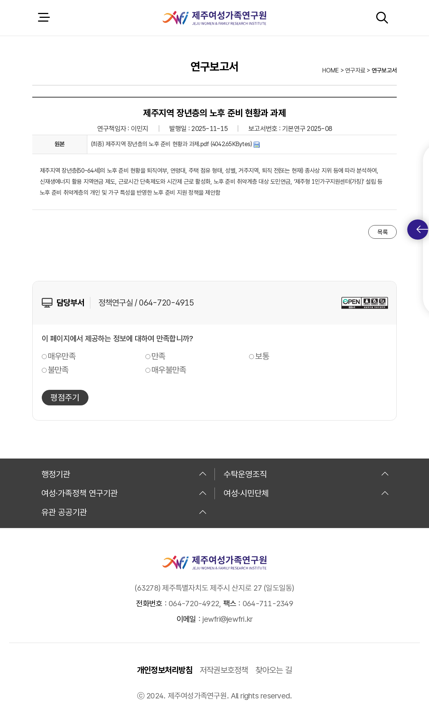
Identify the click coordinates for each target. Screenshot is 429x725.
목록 (382, 232)
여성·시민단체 (306, 493)
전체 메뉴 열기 (43, 18)
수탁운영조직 (306, 474)
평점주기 (64, 397)
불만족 (58, 370)
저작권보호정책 (224, 670)
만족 (158, 356)
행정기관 (124, 474)
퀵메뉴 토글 (422, 229)
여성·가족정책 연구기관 (124, 493)
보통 (262, 356)
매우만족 (62, 356)
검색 (382, 18)
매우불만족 (168, 370)
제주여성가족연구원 (214, 18)
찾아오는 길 (274, 670)
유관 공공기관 (124, 512)
